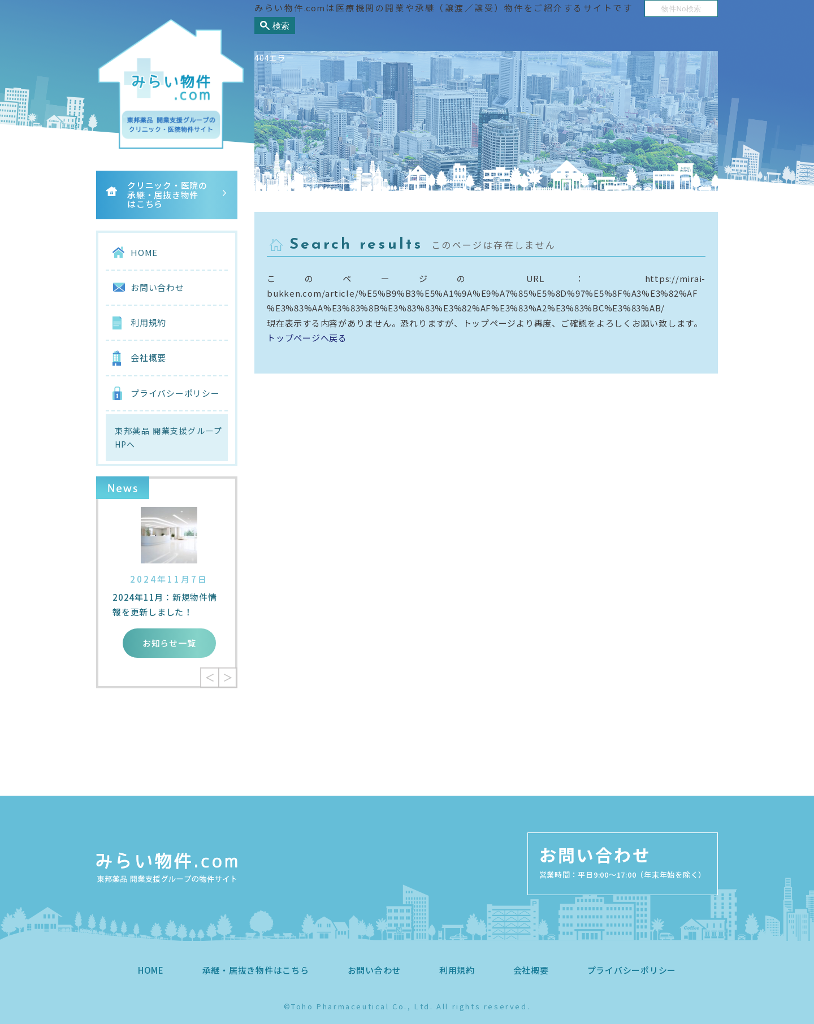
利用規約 (148, 322)
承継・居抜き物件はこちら (255, 970)
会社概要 (148, 357)
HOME (144, 252)
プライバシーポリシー (175, 393)
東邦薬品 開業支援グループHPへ (168, 437)
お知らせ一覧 (169, 643)
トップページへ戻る (307, 338)
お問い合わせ (157, 287)
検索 (280, 26)
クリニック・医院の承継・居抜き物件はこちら (167, 194)
